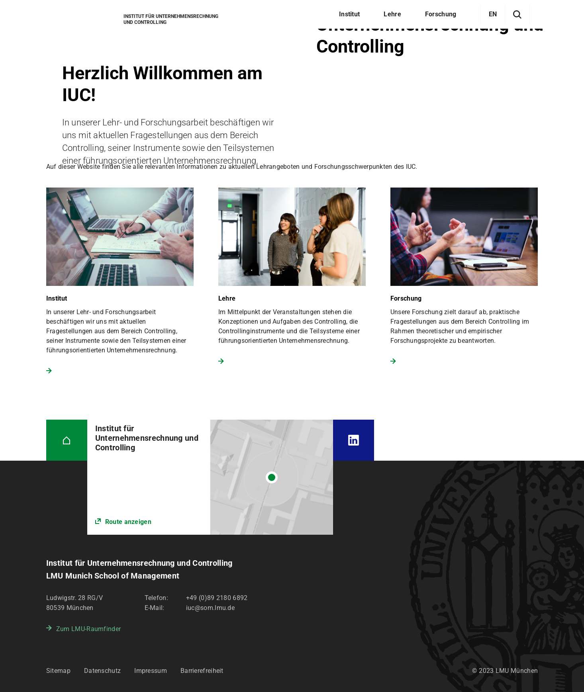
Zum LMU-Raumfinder (88, 629)
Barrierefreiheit (201, 670)
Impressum (150, 670)
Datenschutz (102, 670)
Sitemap (58, 670)
